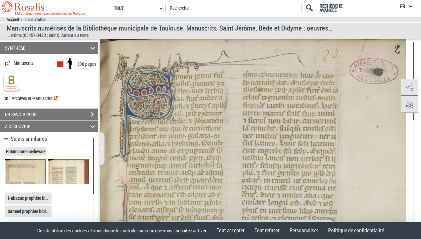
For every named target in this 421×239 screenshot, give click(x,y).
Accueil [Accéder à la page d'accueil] (13, 19)
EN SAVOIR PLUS (51, 114)
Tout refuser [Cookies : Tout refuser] (267, 230)
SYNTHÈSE (51, 48)
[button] (409, 87)
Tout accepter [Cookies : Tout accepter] (231, 230)
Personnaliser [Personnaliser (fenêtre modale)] (304, 230)
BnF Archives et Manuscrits (30, 98)
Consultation (35, 19)
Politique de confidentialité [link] (356, 230)
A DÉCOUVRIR (51, 126)
